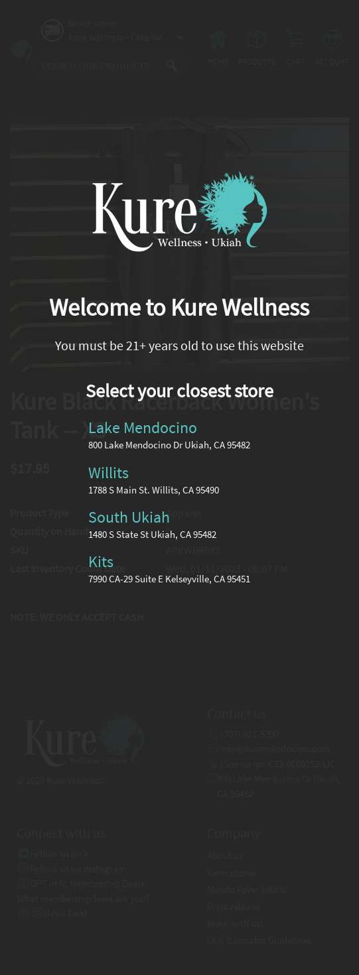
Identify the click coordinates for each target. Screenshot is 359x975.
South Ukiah (129, 517)
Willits (108, 472)
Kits (100, 561)
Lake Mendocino (142, 427)
